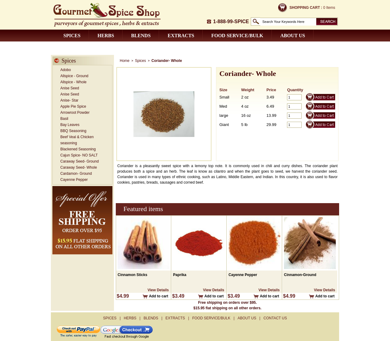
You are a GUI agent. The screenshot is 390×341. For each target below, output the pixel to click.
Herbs (106, 35)
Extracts (181, 35)
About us (292, 35)
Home (124, 61)
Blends (141, 35)
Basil (64, 119)
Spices (71, 35)
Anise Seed (69, 88)
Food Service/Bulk (237, 35)
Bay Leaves (70, 125)
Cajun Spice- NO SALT (79, 155)
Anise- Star (69, 100)
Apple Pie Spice (73, 106)
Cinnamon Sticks (132, 275)
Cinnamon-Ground (300, 275)
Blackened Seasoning (78, 149)
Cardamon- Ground (76, 173)
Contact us (79, 47)
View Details (158, 290)
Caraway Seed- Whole (78, 167)
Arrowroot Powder (75, 112)
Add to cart (158, 296)
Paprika (179, 275)
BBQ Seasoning (73, 131)
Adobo (65, 70)
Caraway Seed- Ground (79, 161)
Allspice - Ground (74, 76)
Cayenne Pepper (74, 180)
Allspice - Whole (73, 82)
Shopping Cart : (305, 7)
